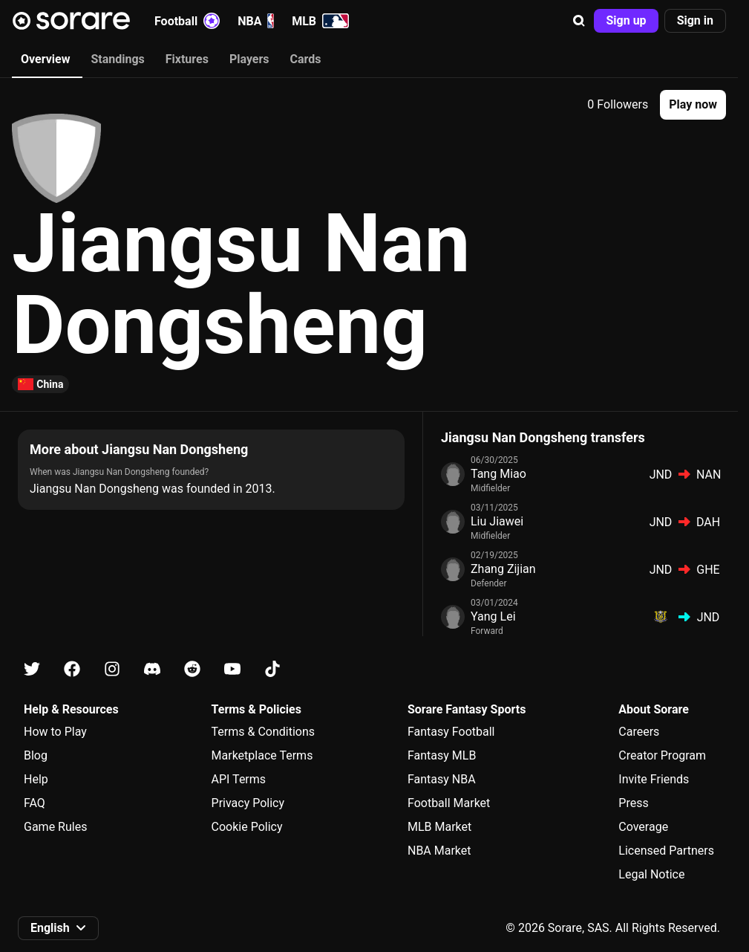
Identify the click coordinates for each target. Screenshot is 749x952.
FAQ (34, 803)
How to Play (55, 732)
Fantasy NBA (442, 779)
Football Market (449, 803)
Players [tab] (249, 59)
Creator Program (662, 755)
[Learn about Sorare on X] (32, 669)
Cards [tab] (305, 59)
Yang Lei (493, 616)
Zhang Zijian (503, 569)
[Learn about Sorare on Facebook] (72, 669)
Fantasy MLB (442, 755)
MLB (320, 20)
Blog (36, 755)
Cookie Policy (247, 827)
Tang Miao (498, 474)
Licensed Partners (666, 850)
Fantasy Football (451, 732)
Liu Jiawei (497, 521)
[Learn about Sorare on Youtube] (232, 669)
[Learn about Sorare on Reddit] (192, 669)
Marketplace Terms (262, 755)
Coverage (643, 827)
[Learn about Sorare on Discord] (152, 669)
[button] (579, 21)
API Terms (239, 779)
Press (633, 803)
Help (36, 779)
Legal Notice (651, 874)
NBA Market (439, 850)
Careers (638, 732)
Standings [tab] (117, 59)
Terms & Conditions (263, 732)
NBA (256, 20)
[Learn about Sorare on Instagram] (112, 669)
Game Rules (55, 827)
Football (187, 21)
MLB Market (439, 827)
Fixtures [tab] (187, 59)
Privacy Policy (248, 803)
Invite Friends (653, 779)
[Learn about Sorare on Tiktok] (272, 669)
